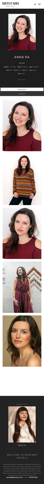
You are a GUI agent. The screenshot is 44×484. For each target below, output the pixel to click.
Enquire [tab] (22, 94)
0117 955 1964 (33, 477)
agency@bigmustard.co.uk (14, 477)
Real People (22, 79)
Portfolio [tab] (22, 89)
